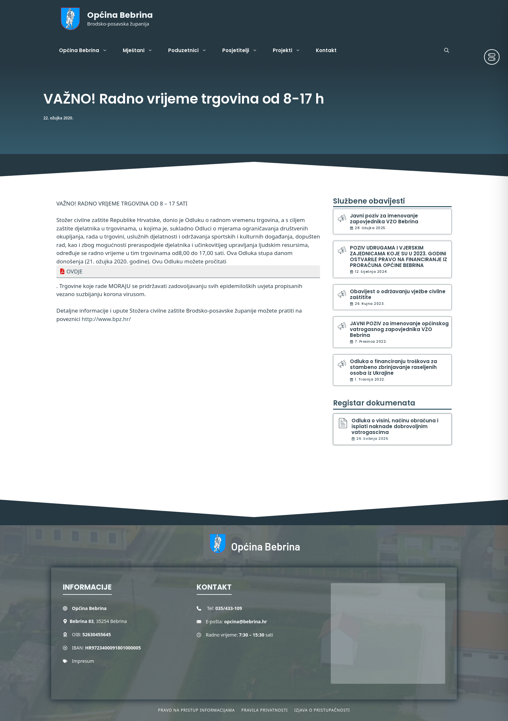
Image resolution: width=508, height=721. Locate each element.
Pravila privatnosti (264, 710)
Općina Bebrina (120, 15)
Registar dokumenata (374, 403)
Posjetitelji (243, 50)
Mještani (141, 50)
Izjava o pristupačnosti (322, 710)
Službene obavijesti (369, 201)
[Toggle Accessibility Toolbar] (491, 57)
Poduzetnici (191, 50)
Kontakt (326, 50)
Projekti (290, 50)
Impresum (83, 661)
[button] (446, 50)
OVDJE (74, 271)
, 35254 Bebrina (98, 621)
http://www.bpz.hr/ (106, 319)
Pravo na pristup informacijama (196, 710)
